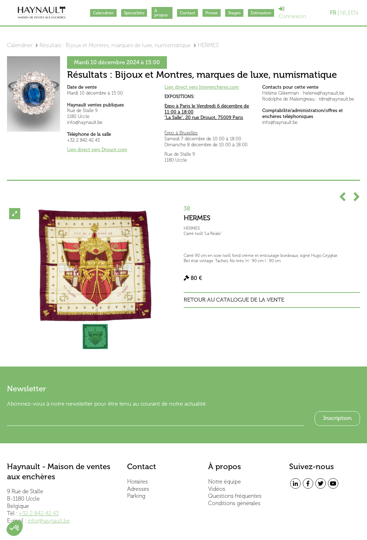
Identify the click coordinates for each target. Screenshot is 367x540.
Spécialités (134, 12)
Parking (136, 496)
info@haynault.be (49, 520)
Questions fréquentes (235, 496)
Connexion (292, 13)
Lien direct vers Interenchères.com (201, 87)
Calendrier (103, 12)
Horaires (137, 481)
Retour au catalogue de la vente (234, 300)
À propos (161, 12)
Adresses (138, 489)
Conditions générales (234, 503)
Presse (211, 12)
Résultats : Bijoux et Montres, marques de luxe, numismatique (115, 45)
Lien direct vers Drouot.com (97, 149)
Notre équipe (224, 481)
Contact (187, 12)
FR (333, 13)
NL (343, 13)
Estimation (261, 12)
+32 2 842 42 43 (39, 513)
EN (354, 13)
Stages (234, 12)
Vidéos (216, 489)
